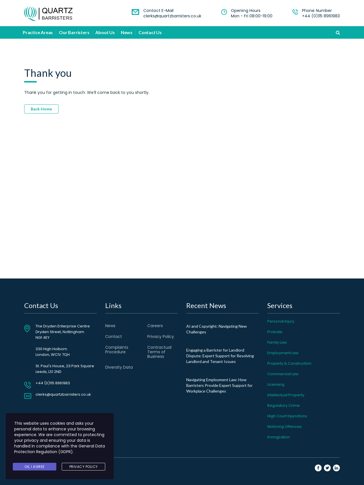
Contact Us (150, 32)
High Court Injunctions (287, 416)
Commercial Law (283, 374)
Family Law (277, 342)
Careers (155, 325)
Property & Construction (289, 363)
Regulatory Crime (283, 405)
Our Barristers (74, 32)
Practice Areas (38, 32)
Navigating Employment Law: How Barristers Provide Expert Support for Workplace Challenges (219, 385)
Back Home (41, 108)
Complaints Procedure (116, 349)
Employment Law (283, 353)
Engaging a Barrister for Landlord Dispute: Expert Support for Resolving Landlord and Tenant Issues (220, 356)
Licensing (275, 384)
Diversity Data (119, 367)
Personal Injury (280, 321)
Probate (274, 332)
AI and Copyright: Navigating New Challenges (216, 329)
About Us (105, 32)
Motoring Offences (284, 426)
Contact (113, 336)
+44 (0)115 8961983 (321, 16)
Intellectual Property (285, 395)
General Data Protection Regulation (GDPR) (59, 450)
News (127, 32)
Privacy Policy (160, 336)
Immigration (278, 437)
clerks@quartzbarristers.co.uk (172, 16)
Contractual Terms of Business (159, 352)
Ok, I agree (34, 467)
